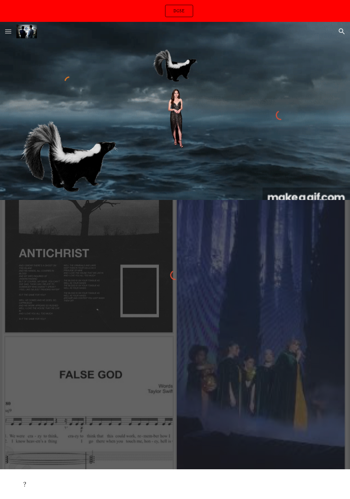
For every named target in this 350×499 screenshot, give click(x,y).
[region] (175, 11)
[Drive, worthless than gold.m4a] (175, 405)
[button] (8, 31)
